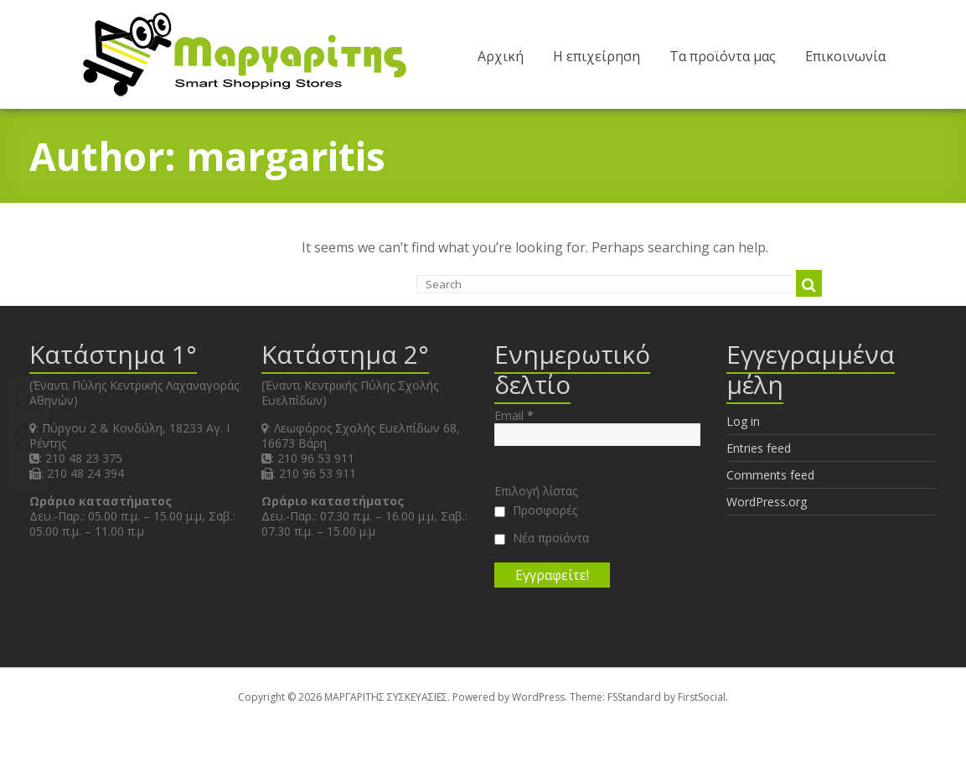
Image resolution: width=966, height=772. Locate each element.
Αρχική (501, 56)
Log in (743, 421)
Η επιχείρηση (596, 56)
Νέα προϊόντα (541, 538)
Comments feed (770, 475)
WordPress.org (766, 502)
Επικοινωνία (845, 56)
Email (514, 415)
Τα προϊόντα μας (722, 56)
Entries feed (758, 448)
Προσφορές (535, 510)
